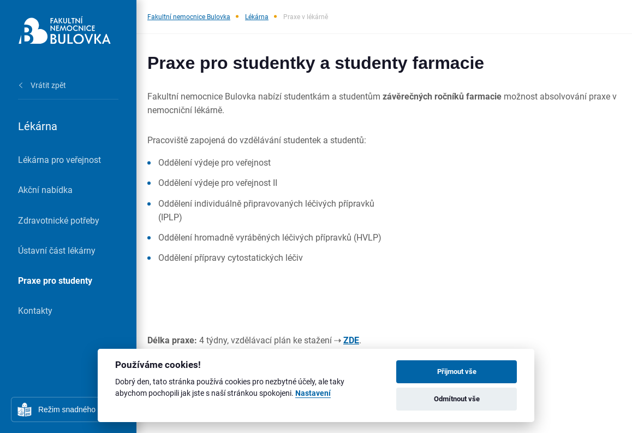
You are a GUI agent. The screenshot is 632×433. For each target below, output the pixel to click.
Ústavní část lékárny (57, 250)
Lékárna (257, 16)
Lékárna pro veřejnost (59, 159)
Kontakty (35, 310)
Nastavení (313, 393)
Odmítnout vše (457, 398)
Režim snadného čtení (76, 409)
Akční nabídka (45, 189)
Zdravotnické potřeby (58, 220)
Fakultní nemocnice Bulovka (188, 16)
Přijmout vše (456, 371)
